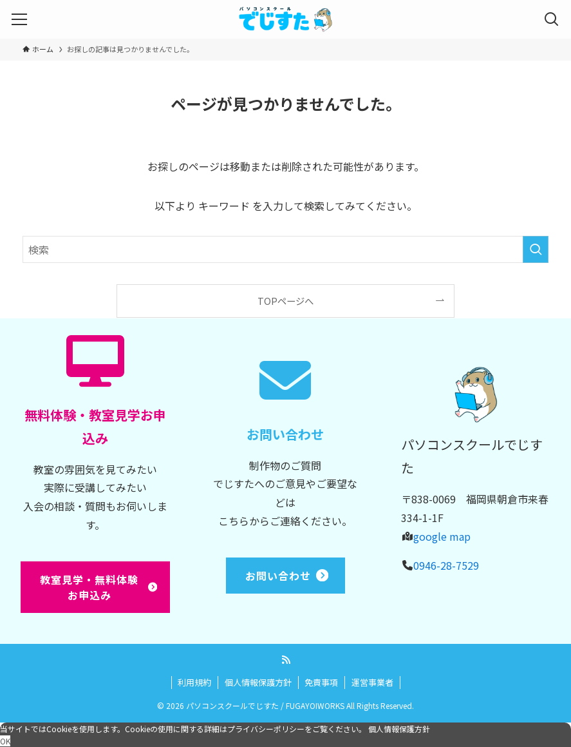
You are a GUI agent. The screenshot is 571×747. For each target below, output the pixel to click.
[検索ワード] (285, 249)
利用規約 (194, 682)
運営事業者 (372, 682)
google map (442, 536)
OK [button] (5, 740)
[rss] (286, 660)
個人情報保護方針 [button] (399, 728)
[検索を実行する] (535, 249)
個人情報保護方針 (258, 682)
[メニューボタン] (19, 19)
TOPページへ (285, 300)
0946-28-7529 (446, 565)
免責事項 (321, 682)
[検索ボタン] (551, 19)
